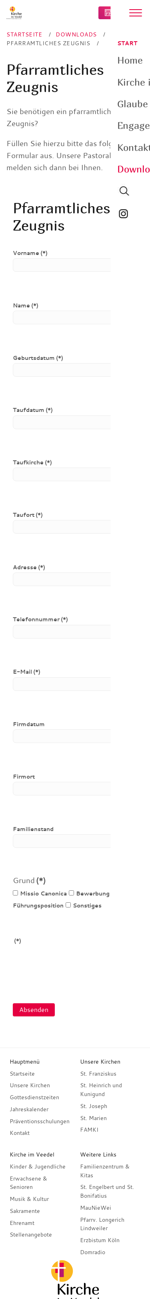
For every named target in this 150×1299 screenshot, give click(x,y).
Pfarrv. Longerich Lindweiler (102, 1224)
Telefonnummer (40, 619)
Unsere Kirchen (30, 1085)
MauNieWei (95, 1207)
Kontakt (20, 1132)
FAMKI (89, 1129)
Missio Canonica (40, 893)
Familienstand (33, 829)
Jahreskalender (29, 1109)
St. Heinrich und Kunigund (101, 1090)
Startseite (22, 1073)
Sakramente (25, 1211)
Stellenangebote (31, 1234)
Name (25, 305)
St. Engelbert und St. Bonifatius (107, 1191)
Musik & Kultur (29, 1199)
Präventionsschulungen (40, 1121)
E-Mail (26, 671)
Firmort (24, 776)
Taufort (28, 514)
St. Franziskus (98, 1073)
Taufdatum (33, 410)
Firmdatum (29, 724)
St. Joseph (93, 1106)
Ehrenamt (22, 1223)
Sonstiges (84, 905)
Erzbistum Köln (100, 1240)
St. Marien (93, 1118)
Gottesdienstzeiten (34, 1097)
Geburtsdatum (38, 357)
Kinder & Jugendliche (38, 1166)
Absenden (33, 1009)
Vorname (30, 253)
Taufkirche (32, 462)
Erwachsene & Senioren (28, 1183)
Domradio (92, 1252)
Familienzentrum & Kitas (105, 1171)
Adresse (29, 567)
